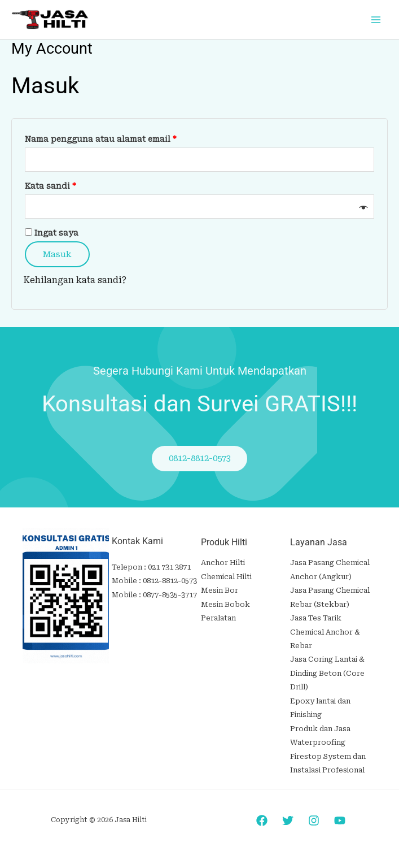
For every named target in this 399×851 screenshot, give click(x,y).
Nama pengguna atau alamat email (112, 138)
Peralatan (218, 617)
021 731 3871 (169, 567)
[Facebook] (262, 814)
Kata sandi (62, 184)
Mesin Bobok (225, 604)
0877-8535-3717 (170, 595)
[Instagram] (313, 814)
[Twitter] (287, 814)
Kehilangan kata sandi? (75, 281)
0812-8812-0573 (170, 581)
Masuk (57, 254)
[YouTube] (339, 814)
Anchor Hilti (223, 563)
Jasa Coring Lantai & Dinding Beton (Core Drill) (327, 670)
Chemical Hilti (226, 577)
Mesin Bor (219, 590)
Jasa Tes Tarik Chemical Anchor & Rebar (325, 630)
